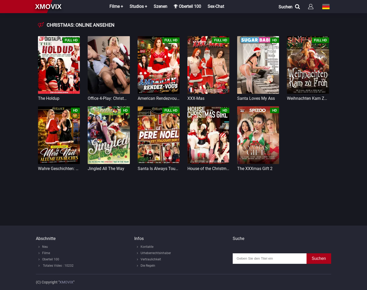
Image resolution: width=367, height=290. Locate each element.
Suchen (319, 258)
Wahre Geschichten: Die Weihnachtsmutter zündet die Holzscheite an (59, 168)
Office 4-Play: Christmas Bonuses (109, 98)
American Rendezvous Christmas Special (159, 98)
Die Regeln (148, 265)
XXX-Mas (195, 98)
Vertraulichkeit (151, 259)
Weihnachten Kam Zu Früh (308, 98)
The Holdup (48, 98)
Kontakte (147, 247)
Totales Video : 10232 (58, 265)
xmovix (48, 6)
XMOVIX (66, 282)
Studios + (138, 6)
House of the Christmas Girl (208, 168)
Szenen (160, 6)
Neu (45, 247)
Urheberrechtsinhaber (156, 253)
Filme (46, 253)
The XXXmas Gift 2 (255, 168)
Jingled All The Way (106, 168)
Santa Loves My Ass (256, 98)
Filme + (116, 6)
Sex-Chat (216, 6)
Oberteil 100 (187, 6)
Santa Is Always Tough (159, 168)
